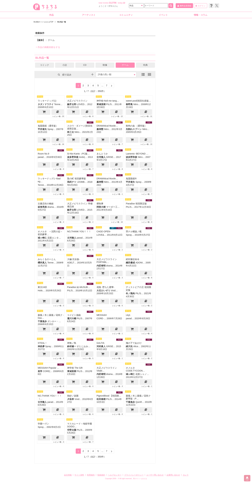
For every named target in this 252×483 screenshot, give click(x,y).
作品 (51, 15)
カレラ (186, 475)
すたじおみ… (83, 346)
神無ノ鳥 (71, 343)
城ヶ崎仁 (42, 237)
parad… (42, 157)
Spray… (51, 129)
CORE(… (47, 371)
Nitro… (136, 104)
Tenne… (58, 104)
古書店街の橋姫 (46, 203)
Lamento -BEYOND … (137, 153)
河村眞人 (101, 346)
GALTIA (100, 343)
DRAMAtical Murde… (107, 125)
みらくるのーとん (47, 259)
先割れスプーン (134, 129)
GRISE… (111, 157)
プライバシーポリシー (134, 475)
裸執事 (100, 203)
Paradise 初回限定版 (136, 203)
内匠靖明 (101, 265)
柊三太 (70, 132)
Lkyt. (128, 315)
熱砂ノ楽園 (72, 395)
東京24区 (42, 287)
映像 (105, 65)
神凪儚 (41, 346)
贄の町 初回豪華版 (76, 178)
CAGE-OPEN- (104, 231)
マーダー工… (113, 207)
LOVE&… (101, 235)
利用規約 (91, 475)
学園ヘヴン (43, 423)
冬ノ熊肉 (130, 293)
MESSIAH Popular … (48, 368)
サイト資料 (79, 475)
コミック (44, 65)
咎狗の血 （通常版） (136, 125)
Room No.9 (43, 153)
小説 (64, 65)
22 (124, 3)
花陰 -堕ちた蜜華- (105, 287)
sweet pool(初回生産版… (138, 100)
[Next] (111, 85)
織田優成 (130, 262)
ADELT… (71, 262)
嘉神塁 (100, 129)
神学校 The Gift (75, 368)
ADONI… (140, 262)
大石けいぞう (103, 290)
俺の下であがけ (134, 343)
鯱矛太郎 (71, 104)
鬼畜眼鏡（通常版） (48, 125)
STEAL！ (42, 343)
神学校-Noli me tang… (108, 100)
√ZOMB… (82, 182)
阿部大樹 (101, 207)
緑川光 (129, 346)
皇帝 (40, 371)
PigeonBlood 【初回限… (109, 395)
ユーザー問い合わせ (155, 475)
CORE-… (101, 318)
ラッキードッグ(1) (47, 100)
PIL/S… (110, 104)
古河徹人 (101, 157)
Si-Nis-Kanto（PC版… (78, 153)
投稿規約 (101, 475)
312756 (113, 2)
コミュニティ (126, 15)
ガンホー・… (54, 321)
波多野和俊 (72, 157)
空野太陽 (71, 430)
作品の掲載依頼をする (48, 47)
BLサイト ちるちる (140, 478)
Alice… (136, 346)
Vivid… (114, 290)
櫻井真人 (42, 262)
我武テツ (71, 182)
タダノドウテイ (46, 104)
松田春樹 (101, 399)
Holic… (41, 290)
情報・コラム (200, 15)
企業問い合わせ (173, 475)
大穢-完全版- (73, 259)
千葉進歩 (42, 321)
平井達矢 (42, 129)
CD (84, 65)
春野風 (129, 104)
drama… (51, 207)
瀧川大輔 (71, 318)
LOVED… (82, 104)
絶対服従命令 (132, 259)
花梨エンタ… (54, 237)
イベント (163, 15)
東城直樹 (101, 104)
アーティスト (88, 15)
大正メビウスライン (77, 100)
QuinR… (139, 402)
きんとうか (102, 153)
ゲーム (125, 65)
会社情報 (68, 475)
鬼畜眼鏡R (131, 178)
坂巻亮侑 (42, 207)
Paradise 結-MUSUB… (78, 287)
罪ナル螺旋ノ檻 (134, 231)
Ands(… (83, 157)
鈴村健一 (71, 346)
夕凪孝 (70, 399)
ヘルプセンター (115, 475)
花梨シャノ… (142, 374)
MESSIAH (102, 315)
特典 (145, 65)
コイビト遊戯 (74, 315)
